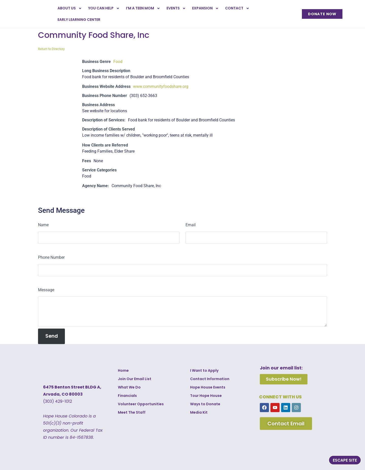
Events (176, 8)
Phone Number (51, 257)
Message (46, 289)
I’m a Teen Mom (143, 8)
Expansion (205, 8)
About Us (70, 8)
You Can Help (104, 8)
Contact (237, 8)
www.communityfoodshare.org (160, 86)
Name (43, 224)
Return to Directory (51, 49)
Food (117, 61)
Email (191, 224)
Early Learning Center (79, 19)
